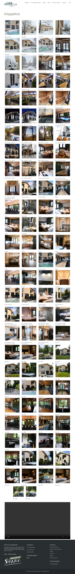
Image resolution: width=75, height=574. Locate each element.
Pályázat (51, 555)
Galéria (49, 2)
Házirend (51, 551)
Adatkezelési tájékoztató (54, 547)
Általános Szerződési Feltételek (55, 549)
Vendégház (27, 2)
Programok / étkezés (56, 2)
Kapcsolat (64, 2)
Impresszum (52, 553)
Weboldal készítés (45, 571)
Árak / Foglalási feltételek (36, 2)
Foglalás (44, 2)
